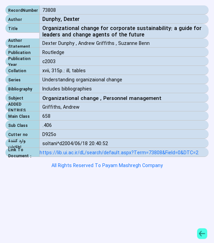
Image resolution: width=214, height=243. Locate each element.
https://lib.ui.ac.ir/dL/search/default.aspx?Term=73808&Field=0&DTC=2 (119, 153)
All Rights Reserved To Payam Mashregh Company (107, 165)
